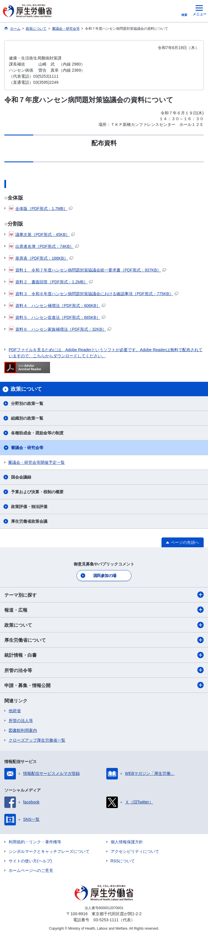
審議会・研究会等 (27, 447)
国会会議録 (21, 477)
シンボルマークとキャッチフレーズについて (49, 851)
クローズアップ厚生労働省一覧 (37, 740)
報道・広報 (104, 609)
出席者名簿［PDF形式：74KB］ (44, 246)
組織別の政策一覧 (27, 418)
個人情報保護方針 (127, 842)
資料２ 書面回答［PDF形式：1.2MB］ (51, 282)
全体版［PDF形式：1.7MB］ (41, 208)
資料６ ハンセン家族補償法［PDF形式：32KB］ (60, 329)
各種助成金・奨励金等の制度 (37, 433)
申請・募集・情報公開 (104, 685)
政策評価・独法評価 (29, 506)
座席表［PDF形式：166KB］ (41, 258)
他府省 (15, 710)
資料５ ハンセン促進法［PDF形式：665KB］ (57, 317)
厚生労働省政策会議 (29, 521)
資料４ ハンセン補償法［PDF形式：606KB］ (57, 305)
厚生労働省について (104, 640)
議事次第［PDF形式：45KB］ (42, 234)
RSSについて (123, 861)
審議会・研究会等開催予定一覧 (36, 462)
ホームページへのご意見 (31, 870)
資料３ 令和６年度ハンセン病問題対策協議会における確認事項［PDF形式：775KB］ (93, 294)
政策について (104, 625)
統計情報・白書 (104, 655)
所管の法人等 (21, 720)
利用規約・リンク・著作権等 (35, 842)
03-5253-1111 (105, 920)
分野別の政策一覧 (27, 403)
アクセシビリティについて (135, 851)
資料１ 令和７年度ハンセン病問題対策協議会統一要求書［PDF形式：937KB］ (87, 270)
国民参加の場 (104, 575)
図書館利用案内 (23, 730)
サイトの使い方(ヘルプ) (30, 861)
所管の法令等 (104, 670)
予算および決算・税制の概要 (37, 492)
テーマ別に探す (104, 594)
